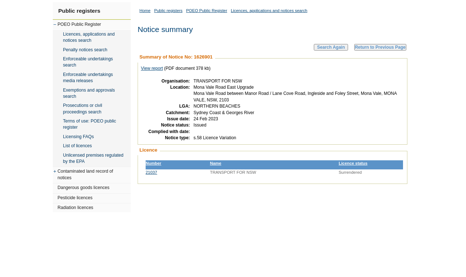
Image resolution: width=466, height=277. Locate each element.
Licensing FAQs (78, 136)
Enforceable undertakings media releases (88, 77)
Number (153, 163)
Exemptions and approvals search (89, 93)
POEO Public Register (79, 24)
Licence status (353, 163)
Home (144, 10)
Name (215, 163)
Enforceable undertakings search (88, 62)
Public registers (79, 11)
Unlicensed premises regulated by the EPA (93, 158)
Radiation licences (75, 207)
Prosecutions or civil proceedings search (82, 108)
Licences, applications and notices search (89, 37)
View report (152, 68)
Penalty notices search (85, 49)
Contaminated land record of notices (85, 174)
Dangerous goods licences (84, 187)
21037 (151, 172)
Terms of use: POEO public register (89, 124)
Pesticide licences (75, 197)
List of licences (77, 145)
